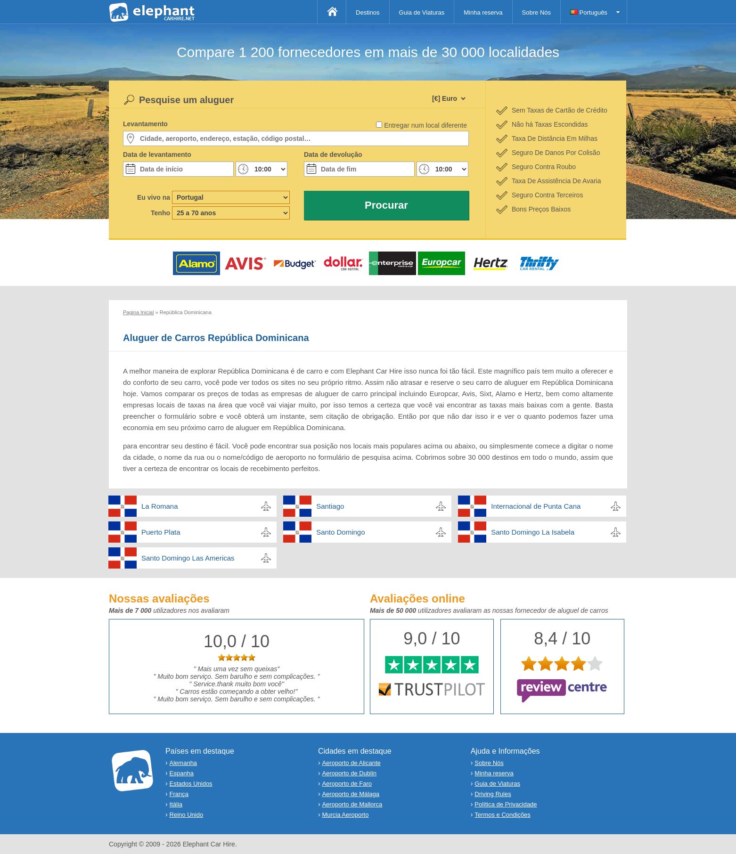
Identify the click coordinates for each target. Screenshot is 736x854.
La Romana (159, 506)
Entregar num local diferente (425, 125)
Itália (176, 804)
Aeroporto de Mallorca (352, 804)
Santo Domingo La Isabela (532, 532)
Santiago (330, 506)
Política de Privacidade (505, 804)
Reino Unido (187, 814)
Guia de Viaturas (422, 12)
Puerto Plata (160, 532)
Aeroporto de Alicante (351, 762)
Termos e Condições (502, 814)
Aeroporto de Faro (347, 783)
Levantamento (145, 124)
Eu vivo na (153, 197)
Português (588, 12)
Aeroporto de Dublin (349, 773)
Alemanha (183, 762)
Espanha (182, 773)
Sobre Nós (536, 12)
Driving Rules (492, 793)
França (179, 793)
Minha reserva (483, 12)
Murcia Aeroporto (345, 814)
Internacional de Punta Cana (536, 506)
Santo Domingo (340, 532)
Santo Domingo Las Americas (188, 558)
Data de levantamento (157, 154)
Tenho (160, 213)
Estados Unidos (191, 783)
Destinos (368, 12)
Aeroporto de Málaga (350, 793)
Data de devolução (333, 154)
